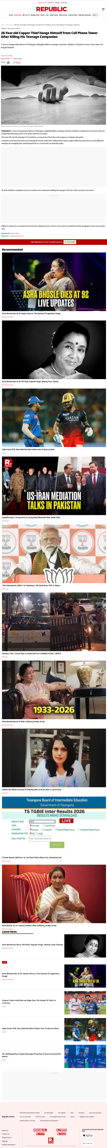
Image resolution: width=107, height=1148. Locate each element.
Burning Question (95, 1113)
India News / (10, 25)
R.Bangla (57, 3)
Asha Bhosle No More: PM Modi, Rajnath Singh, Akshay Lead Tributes (32, 944)
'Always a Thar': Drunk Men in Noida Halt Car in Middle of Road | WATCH (31, 653)
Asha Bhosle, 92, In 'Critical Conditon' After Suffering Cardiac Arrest (29, 925)
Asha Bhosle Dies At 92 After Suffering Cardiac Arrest (23, 721)
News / (3, 25)
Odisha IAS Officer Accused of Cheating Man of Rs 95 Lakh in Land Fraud (31, 789)
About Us (5, 1130)
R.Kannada (64, 3)
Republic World (42, 3)
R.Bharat (50, 3)
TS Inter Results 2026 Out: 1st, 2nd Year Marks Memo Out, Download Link (32, 857)
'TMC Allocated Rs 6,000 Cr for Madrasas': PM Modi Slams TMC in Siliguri (31, 585)
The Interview (40, 1117)
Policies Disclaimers (8, 1145)
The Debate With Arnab (57, 1117)
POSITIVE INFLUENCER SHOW (29, 1113)
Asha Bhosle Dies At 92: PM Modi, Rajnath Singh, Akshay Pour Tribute (30, 381)
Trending (81, 1113)
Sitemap (5, 1141)
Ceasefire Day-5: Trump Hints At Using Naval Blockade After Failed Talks (31, 517)
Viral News (5, 657)
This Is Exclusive (25, 1117)
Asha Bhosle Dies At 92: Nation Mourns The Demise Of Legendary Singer (31, 313)
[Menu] (102, 9)
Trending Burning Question (49, 1121)
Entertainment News (7, 317)
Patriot (72, 1117)
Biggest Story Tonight (87, 1117)
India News (5, 58)
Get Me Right (48, 1113)
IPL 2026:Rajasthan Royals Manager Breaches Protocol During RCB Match (31, 1055)
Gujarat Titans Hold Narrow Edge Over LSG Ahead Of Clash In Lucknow (29, 1001)
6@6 (72, 1113)
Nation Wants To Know (27, 1121)
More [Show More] (95, 15)
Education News (6, 861)
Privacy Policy (6, 1138)
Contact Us (5, 1134)
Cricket (4, 453)
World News (5, 520)
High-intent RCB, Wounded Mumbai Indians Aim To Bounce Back (28, 449)
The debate (62, 1113)
